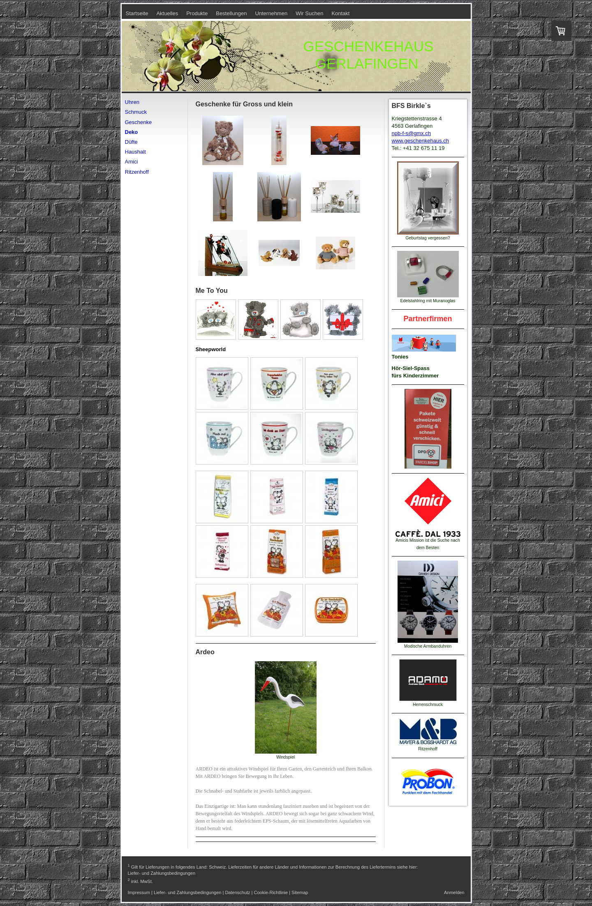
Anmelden (454, 892)
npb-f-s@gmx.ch (411, 133)
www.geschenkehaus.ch (420, 141)
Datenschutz (237, 892)
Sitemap (299, 892)
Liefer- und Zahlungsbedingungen (162, 873)
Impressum (139, 892)
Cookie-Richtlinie (271, 892)
